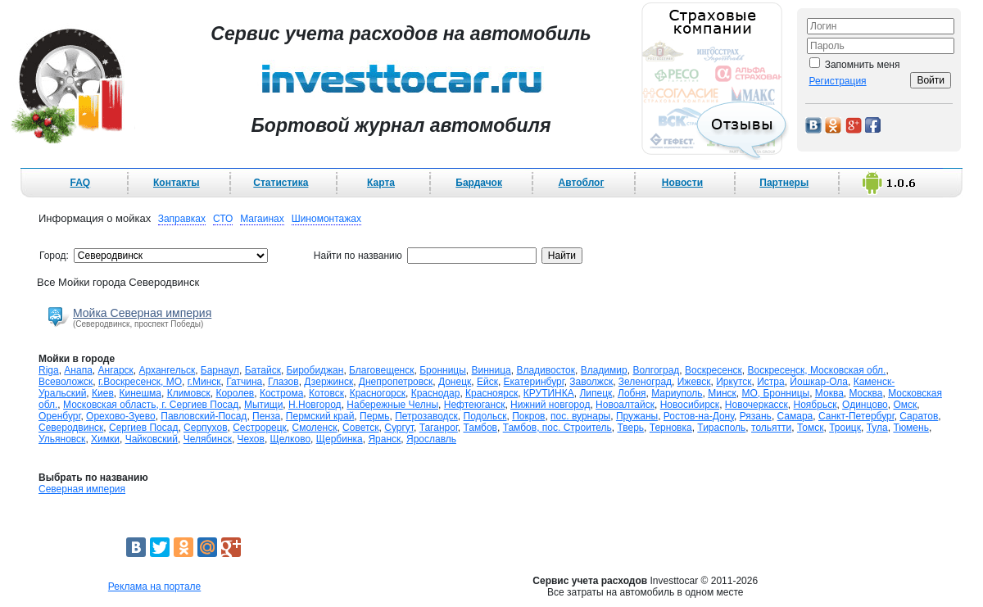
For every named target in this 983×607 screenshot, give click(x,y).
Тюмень (910, 427)
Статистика (280, 182)
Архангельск (167, 370)
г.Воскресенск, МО (140, 381)
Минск (722, 393)
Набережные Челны (392, 404)
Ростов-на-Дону (699, 416)
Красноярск (491, 393)
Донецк (454, 381)
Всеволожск (66, 381)
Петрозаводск (426, 416)
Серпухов (205, 427)
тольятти (771, 427)
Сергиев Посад (143, 427)
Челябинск (207, 439)
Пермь (374, 416)
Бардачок (478, 182)
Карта (381, 182)
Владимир (604, 370)
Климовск (189, 393)
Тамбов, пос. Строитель (557, 427)
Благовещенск (381, 370)
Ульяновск (62, 439)
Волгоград (655, 370)
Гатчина (244, 381)
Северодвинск (71, 427)
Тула (877, 427)
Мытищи (263, 404)
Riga (49, 370)
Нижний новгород (550, 404)
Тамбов (480, 427)
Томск (810, 427)
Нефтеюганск (474, 404)
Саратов (918, 416)
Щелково (290, 439)
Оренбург (59, 416)
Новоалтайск (625, 404)
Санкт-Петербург (856, 416)
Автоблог (582, 182)
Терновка (671, 427)
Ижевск (694, 381)
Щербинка (339, 439)
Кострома (281, 393)
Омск (905, 404)
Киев (103, 393)
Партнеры (784, 182)
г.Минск (204, 381)
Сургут (399, 427)
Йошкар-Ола (819, 381)
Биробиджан (315, 370)
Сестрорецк (260, 427)
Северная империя (82, 489)
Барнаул (220, 370)
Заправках (182, 218)
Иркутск (733, 381)
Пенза (266, 416)
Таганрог (438, 427)
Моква (829, 393)
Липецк (595, 393)
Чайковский (151, 439)
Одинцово (865, 404)
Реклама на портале (154, 586)
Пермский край (320, 416)
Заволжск (591, 381)
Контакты (176, 182)
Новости (682, 182)
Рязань (756, 416)
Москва (865, 393)
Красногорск (377, 393)
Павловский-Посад (204, 416)
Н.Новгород (315, 404)
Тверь (630, 427)
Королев (234, 393)
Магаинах (262, 218)
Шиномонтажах (326, 218)
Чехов (251, 439)
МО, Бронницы (775, 393)
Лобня (632, 393)
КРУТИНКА (548, 393)
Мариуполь (676, 393)
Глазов (283, 381)
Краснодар (435, 393)
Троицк (845, 427)
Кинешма (140, 393)
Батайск (263, 370)
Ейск (487, 381)
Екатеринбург (534, 381)
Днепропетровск (396, 381)
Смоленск (314, 427)
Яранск (384, 439)
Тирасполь (721, 427)
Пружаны (637, 416)
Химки (105, 439)
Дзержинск (328, 381)
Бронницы (442, 370)
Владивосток (545, 370)
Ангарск (116, 370)
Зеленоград (645, 381)
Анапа (78, 370)
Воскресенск (713, 370)
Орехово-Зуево (121, 416)
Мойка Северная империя (142, 312)
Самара (795, 416)
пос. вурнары (580, 416)
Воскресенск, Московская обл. (816, 370)
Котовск (326, 393)
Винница (491, 370)
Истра (770, 381)
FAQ (80, 182)
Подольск (485, 416)
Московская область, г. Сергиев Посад (150, 404)
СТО (223, 218)
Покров (528, 416)
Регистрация (837, 81)
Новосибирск (689, 404)
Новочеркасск (756, 404)
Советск (360, 427)
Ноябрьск (815, 404)
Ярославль (431, 439)
